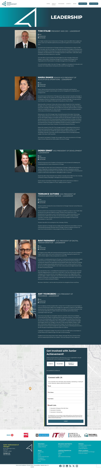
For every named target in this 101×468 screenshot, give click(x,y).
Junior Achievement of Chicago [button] (86, 451)
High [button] (59, 455)
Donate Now (82, 3)
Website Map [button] (44, 465)
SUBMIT (66, 421)
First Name (51, 392)
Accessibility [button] (37, 465)
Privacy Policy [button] (30, 465)
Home (48, 3)
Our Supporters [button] (82, 446)
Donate (50, 363)
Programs (61, 3)
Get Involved (94, 3)
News (74, 3)
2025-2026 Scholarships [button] (64, 456)
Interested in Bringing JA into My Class (59, 408)
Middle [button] (60, 453)
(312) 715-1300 (6, 454)
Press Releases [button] (41, 459)
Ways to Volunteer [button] (42, 445)
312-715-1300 (42, 37)
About (53, 3)
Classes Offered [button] (42, 446)
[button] (60, 466)
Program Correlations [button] (63, 446)
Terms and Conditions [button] (21, 465)
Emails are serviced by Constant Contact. (54, 417)
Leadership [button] (41, 452)
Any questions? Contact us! (53, 370)
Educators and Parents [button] (65, 443)
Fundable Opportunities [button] (84, 445)
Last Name (50, 398)
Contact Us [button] (6, 453)
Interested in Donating (55, 410)
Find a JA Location (83, 453)
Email (40, 34)
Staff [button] (39, 453)
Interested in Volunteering (56, 412)
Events (68, 3)
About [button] (40, 450)
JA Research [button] (41, 458)
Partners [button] (81, 443)
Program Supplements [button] (64, 445)
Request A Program (71, 364)
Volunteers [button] (41, 443)
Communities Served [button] (43, 456)
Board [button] (39, 455)
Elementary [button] (61, 452)
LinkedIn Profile (42, 36)
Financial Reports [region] (82, 448)
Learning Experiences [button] (64, 450)
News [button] (39, 461)
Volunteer (60, 363)
